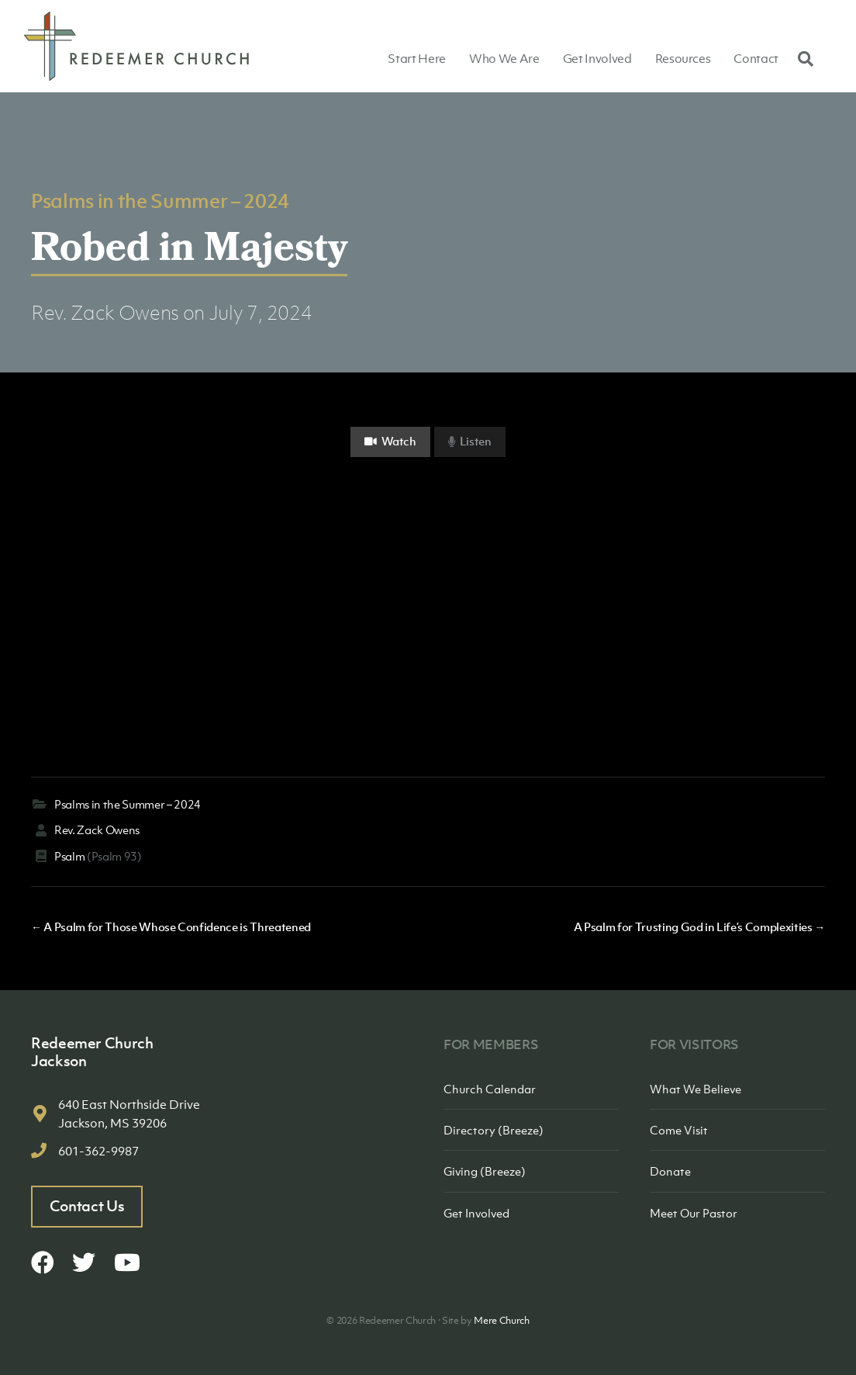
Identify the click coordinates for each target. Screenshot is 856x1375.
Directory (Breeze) (494, 1130)
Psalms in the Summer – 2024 (160, 200)
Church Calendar (490, 1088)
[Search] (801, 58)
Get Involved (597, 58)
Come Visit (679, 1130)
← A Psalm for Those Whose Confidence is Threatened (171, 926)
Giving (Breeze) (485, 1171)
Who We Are (504, 58)
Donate (670, 1171)
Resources (683, 58)
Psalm (69, 856)
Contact (755, 58)
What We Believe (695, 1088)
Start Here (417, 58)
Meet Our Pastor (693, 1213)
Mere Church (501, 1320)
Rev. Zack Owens (105, 312)
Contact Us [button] (87, 1206)
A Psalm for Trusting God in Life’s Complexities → (699, 926)
